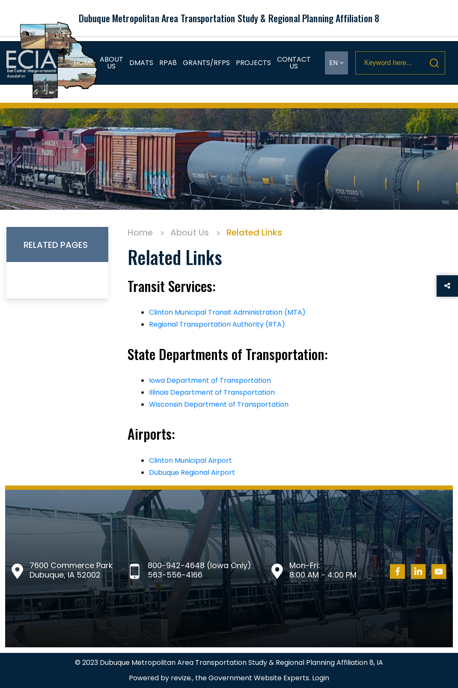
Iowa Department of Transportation (210, 380)
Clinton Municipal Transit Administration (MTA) (227, 312)
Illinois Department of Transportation (212, 392)
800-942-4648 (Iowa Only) (199, 565)
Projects (253, 63)
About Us (111, 62)
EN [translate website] (336, 63)
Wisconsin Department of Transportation (218, 404)
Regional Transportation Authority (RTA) (217, 324)
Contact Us (294, 62)
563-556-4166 (175, 574)
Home (84, 63)
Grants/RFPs (206, 63)
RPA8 (168, 63)
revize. (181, 678)
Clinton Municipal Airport (190, 460)
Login (320, 678)
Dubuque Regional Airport (192, 472)
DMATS (141, 63)
